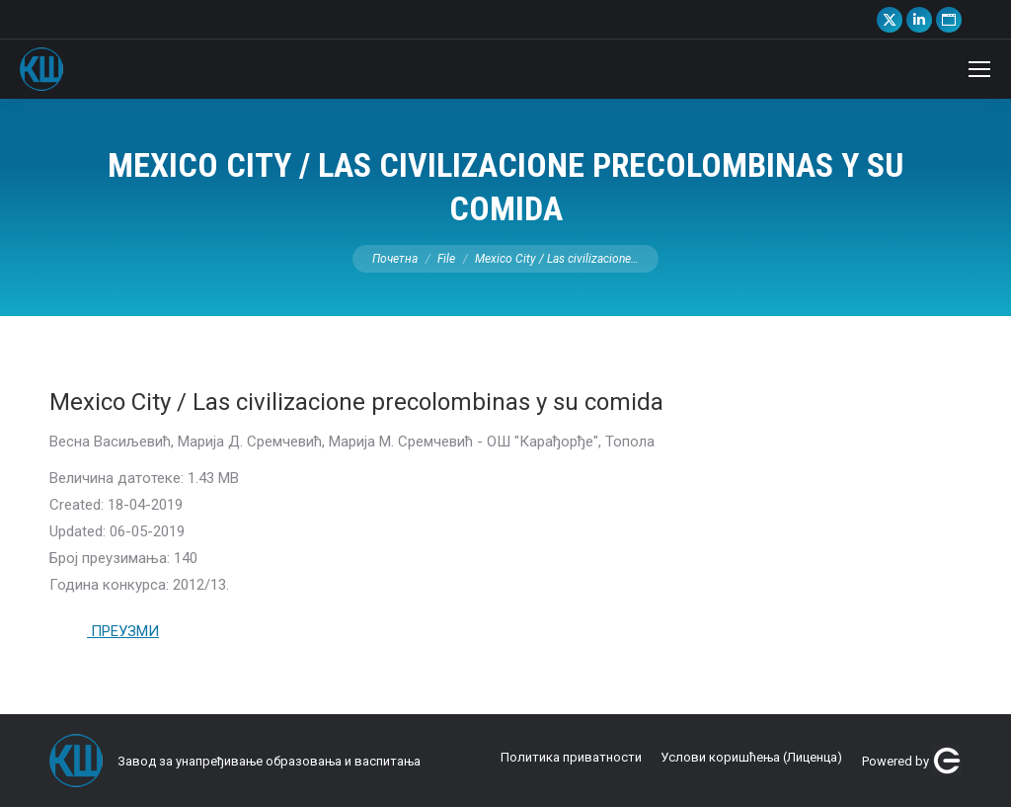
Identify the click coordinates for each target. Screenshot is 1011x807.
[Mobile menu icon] (979, 69)
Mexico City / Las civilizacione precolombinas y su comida (356, 402)
